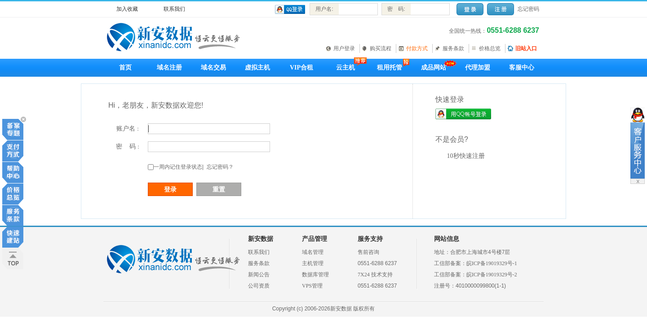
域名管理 (313, 252)
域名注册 (169, 67)
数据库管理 (315, 274)
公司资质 (259, 286)
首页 (125, 67)
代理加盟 (477, 67)
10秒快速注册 (466, 156)
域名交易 (213, 67)
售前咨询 (368, 252)
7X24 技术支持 (375, 274)
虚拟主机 (257, 67)
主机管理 (313, 263)
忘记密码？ (220, 167)
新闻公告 (259, 274)
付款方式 (417, 48)
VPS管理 (312, 286)
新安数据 (260, 239)
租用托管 (389, 67)
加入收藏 (127, 9)
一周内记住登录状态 (178, 167)
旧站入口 (526, 48)
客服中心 (521, 67)
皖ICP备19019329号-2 (491, 274)
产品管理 (314, 239)
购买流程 (380, 48)
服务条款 (453, 48)
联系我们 (174, 9)
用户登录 (344, 48)
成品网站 (433, 67)
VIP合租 (301, 67)
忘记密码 (528, 9)
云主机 (345, 67)
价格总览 (490, 48)
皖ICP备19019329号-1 (491, 263)
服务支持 (370, 239)
